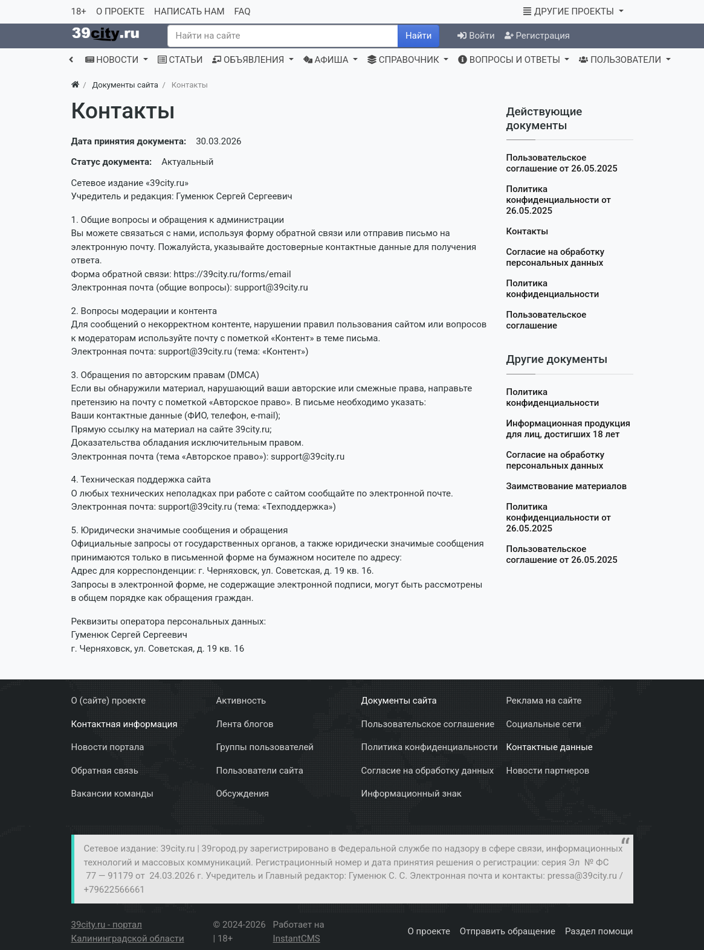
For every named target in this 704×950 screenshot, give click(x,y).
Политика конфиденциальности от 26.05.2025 (558, 200)
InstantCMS (296, 938)
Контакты (527, 231)
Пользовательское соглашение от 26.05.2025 (562, 163)
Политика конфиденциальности (552, 289)
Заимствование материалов (566, 486)
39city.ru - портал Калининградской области (127, 931)
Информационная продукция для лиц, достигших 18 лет (568, 429)
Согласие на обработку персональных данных (555, 257)
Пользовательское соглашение (546, 320)
